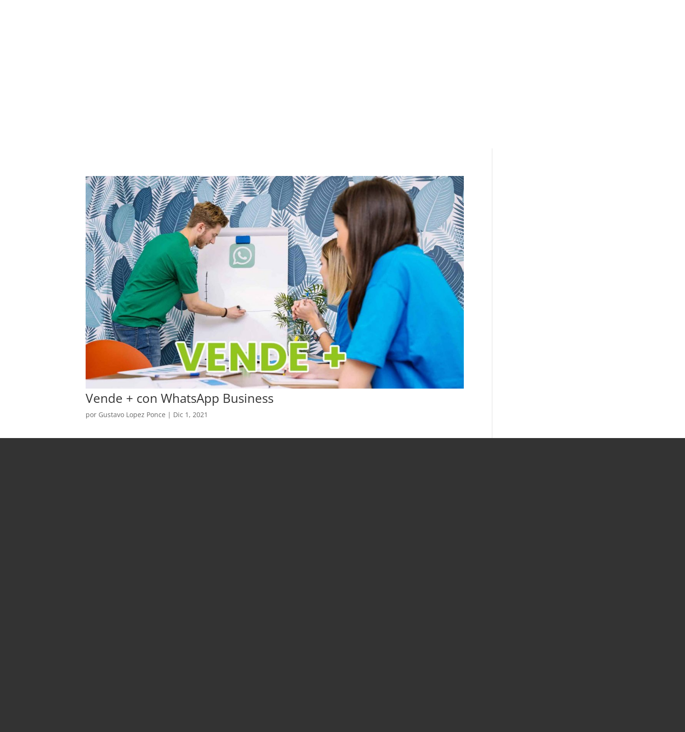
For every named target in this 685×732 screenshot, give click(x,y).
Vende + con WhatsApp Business (180, 398)
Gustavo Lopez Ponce (132, 414)
